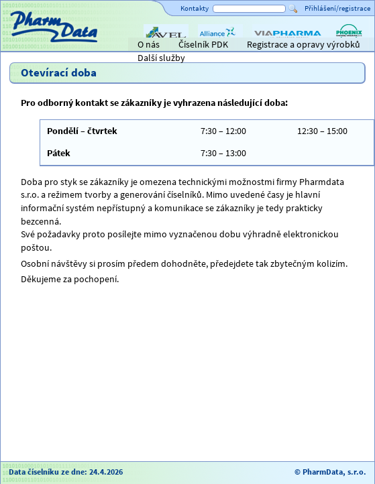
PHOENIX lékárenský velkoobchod (349, 45)
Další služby (161, 58)
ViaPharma (273, 45)
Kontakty (194, 8)
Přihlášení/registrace (337, 8)
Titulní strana (33, 44)
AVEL (153, 45)
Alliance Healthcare (220, 45)
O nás (149, 44)
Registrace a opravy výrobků (303, 44)
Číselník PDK (203, 44)
